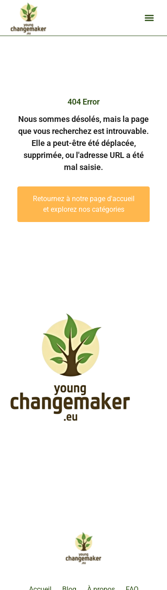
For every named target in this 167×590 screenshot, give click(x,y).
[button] (149, 18)
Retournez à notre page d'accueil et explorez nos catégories (84, 204)
